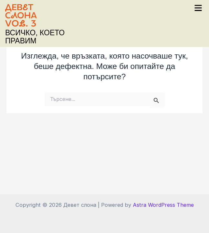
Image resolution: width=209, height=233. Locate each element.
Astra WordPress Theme (163, 205)
